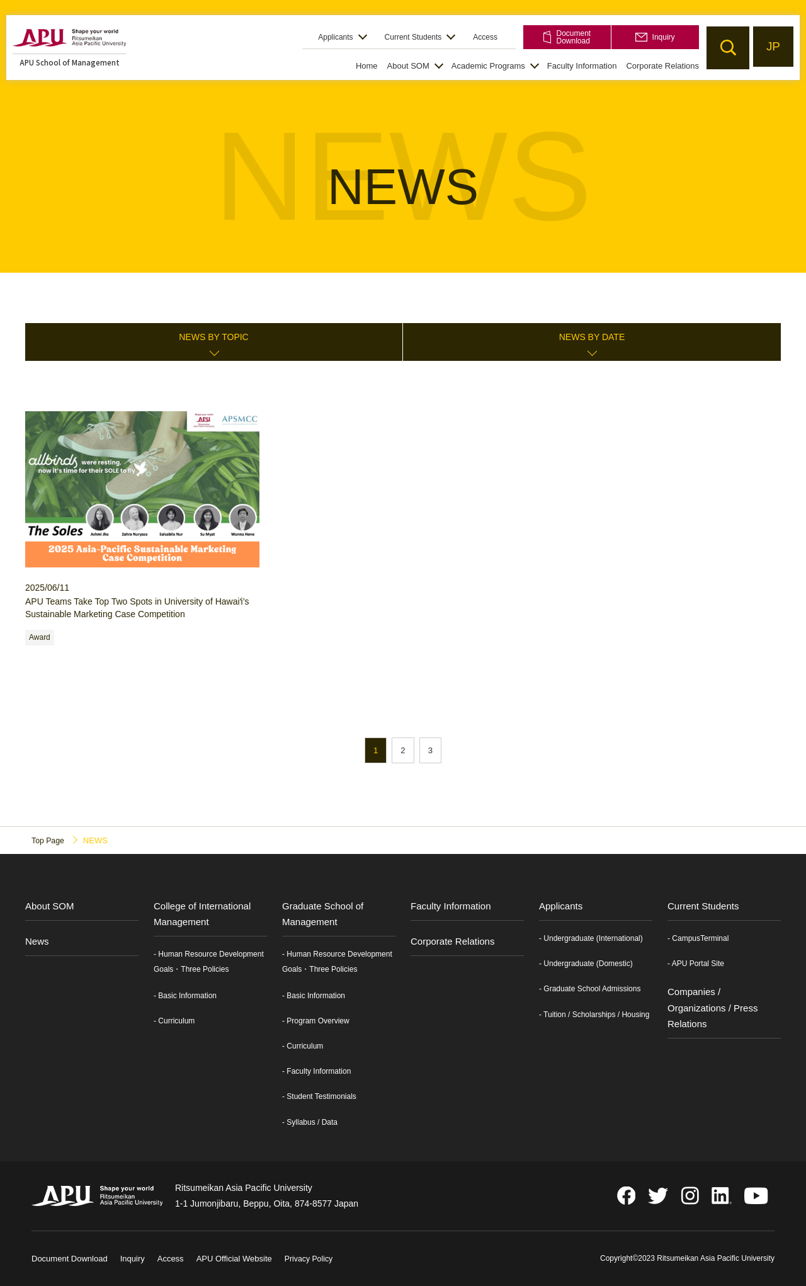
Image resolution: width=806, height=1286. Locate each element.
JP (771, 47)
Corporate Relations (662, 66)
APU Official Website (234, 1259)
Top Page (48, 840)
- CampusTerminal (698, 939)
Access (485, 37)
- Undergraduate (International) (591, 939)
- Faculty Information (316, 1071)
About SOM (408, 66)
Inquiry (654, 37)
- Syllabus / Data (310, 1122)
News (37, 941)
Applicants (335, 37)
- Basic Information (185, 995)
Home (367, 66)
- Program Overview (315, 1021)
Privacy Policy (310, 1259)
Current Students (413, 37)
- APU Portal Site (695, 964)
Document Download (567, 37)
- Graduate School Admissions (589, 989)
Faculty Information (582, 66)
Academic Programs (488, 66)
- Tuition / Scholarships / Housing (594, 1014)
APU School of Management (69, 62)
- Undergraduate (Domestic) (586, 964)
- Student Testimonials (319, 1097)
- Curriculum (174, 1021)
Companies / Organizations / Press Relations (712, 1008)
